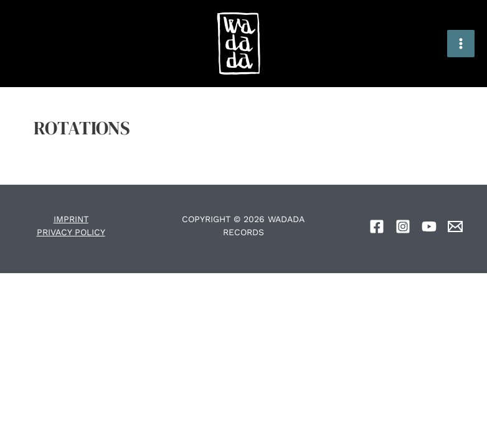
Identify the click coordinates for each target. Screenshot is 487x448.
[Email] (455, 226)
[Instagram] (402, 226)
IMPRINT (71, 219)
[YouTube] (429, 226)
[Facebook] (376, 226)
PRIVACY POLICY (71, 232)
